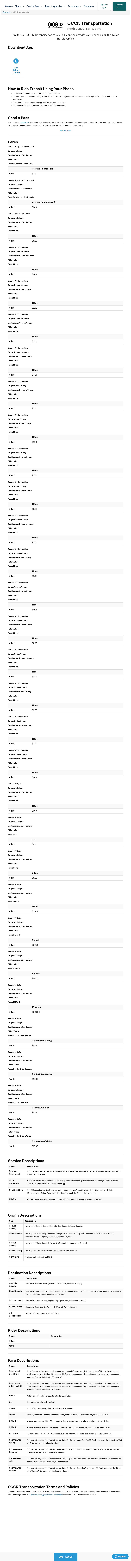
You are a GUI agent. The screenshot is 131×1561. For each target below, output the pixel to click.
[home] (9, 6)
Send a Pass (24, 123)
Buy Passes (65, 1556)
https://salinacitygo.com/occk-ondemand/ (46, 1495)
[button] (19, 6)
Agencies (6, 12)
